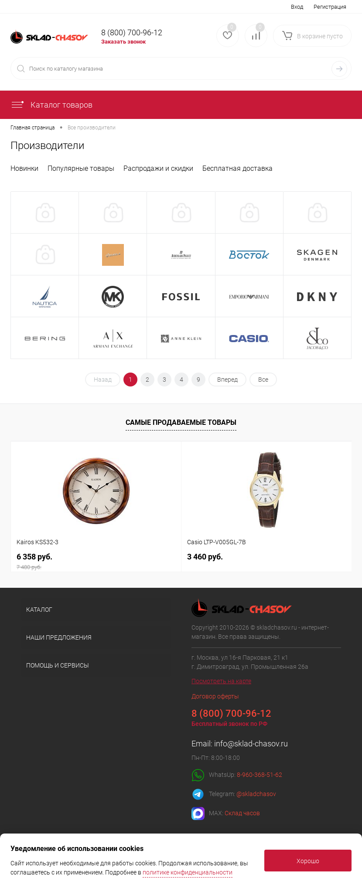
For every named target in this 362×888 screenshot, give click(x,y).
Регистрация (330, 6)
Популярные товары (81, 168)
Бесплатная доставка (237, 168)
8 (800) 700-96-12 (131, 32)
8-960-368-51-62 (259, 774)
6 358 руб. (96, 561)
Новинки (24, 168)
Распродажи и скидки (158, 168)
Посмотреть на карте (221, 681)
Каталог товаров (51, 104)
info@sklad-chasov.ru (251, 743)
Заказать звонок (123, 41)
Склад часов (242, 813)
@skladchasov (256, 793)
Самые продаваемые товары (181, 422)
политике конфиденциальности (187, 872)
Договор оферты (215, 696)
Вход (297, 6)
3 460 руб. (205, 556)
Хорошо (308, 860)
